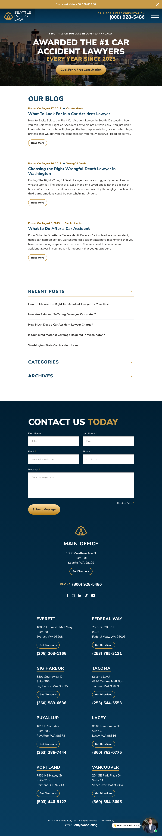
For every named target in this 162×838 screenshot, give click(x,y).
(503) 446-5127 (51, 803)
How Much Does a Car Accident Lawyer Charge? (60, 325)
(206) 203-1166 (51, 655)
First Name (35, 434)
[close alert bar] (157, 4)
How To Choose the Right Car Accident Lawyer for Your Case (68, 305)
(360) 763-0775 (107, 754)
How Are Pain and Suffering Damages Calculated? (62, 315)
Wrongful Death (76, 164)
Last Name (90, 434)
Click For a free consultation (81, 70)
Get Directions (81, 573)
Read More (37, 144)
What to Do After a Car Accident (59, 229)
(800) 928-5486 (127, 17)
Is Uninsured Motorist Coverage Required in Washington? (66, 336)
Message (34, 470)
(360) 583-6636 (51, 704)
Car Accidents (74, 109)
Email (32, 452)
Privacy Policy (107, 822)
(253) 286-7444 (51, 754)
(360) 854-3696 (107, 803)
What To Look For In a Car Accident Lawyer (69, 114)
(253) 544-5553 (107, 704)
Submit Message (46, 510)
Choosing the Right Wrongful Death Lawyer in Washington (72, 172)
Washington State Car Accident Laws (53, 346)
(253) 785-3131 (107, 655)
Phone (87, 452)
